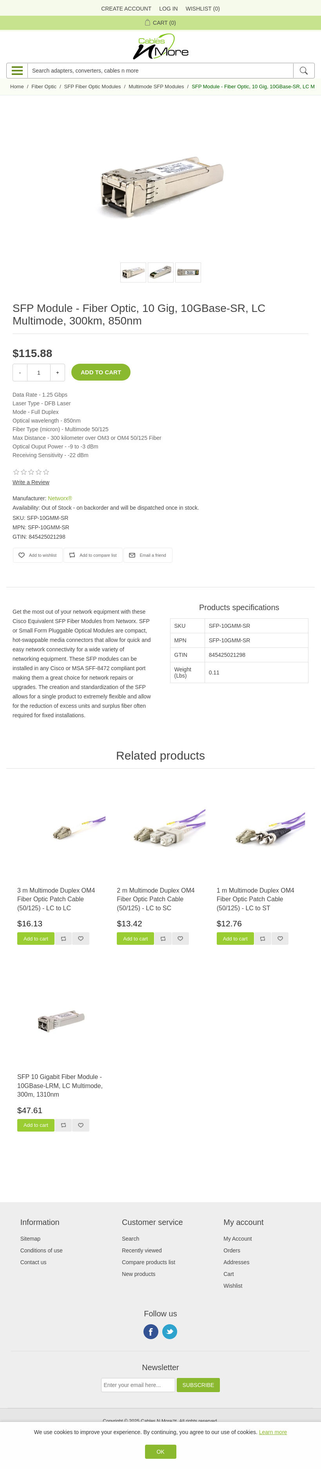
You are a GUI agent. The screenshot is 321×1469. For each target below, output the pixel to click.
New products (139, 1274)
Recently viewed (142, 1250)
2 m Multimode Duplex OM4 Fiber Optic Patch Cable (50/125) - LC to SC (155, 899)
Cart (228, 1274)
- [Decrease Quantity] (20, 372)
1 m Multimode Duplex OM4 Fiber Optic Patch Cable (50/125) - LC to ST (255, 899)
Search (130, 1239)
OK (160, 1452)
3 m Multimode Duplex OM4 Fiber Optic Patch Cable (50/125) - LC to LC (56, 899)
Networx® (60, 498)
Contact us (33, 1262)
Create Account (126, 8)
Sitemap (30, 1239)
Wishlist (232, 1286)
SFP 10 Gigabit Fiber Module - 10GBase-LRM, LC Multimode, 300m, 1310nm (60, 1086)
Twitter (169, 1331)
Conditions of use (41, 1250)
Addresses (236, 1262)
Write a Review (31, 482)
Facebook (150, 1331)
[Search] (303, 71)
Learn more (273, 1432)
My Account (237, 1239)
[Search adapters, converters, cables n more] (160, 70)
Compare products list (148, 1262)
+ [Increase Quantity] (57, 372)
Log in (168, 8)
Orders (231, 1250)
